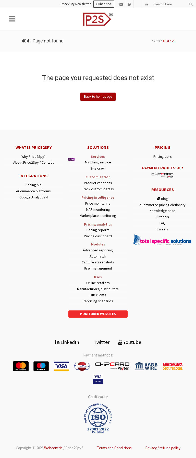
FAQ (163, 223)
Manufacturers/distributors (98, 289)
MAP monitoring (98, 209)
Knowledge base (162, 211)
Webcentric (53, 447)
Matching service (98, 162)
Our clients (98, 295)
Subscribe (103, 4)
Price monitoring (98, 203)
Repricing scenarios (98, 301)
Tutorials (162, 217)
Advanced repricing (98, 250)
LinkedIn (67, 342)
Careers (162, 229)
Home (156, 40)
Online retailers (98, 283)
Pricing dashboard (98, 236)
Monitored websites (98, 314)
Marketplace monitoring (98, 216)
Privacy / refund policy (162, 447)
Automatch (98, 256)
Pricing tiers (162, 156)
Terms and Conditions (114, 447)
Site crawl (97, 168)
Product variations (98, 183)
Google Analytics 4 (33, 197)
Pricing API (34, 185)
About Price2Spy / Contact (33, 162)
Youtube (129, 342)
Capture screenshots (98, 262)
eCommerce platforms (33, 191)
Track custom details (98, 189)
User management (98, 268)
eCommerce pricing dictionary (162, 205)
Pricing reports (98, 230)
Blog (162, 199)
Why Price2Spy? (33, 156)
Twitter (98, 342)
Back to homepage (98, 96)
